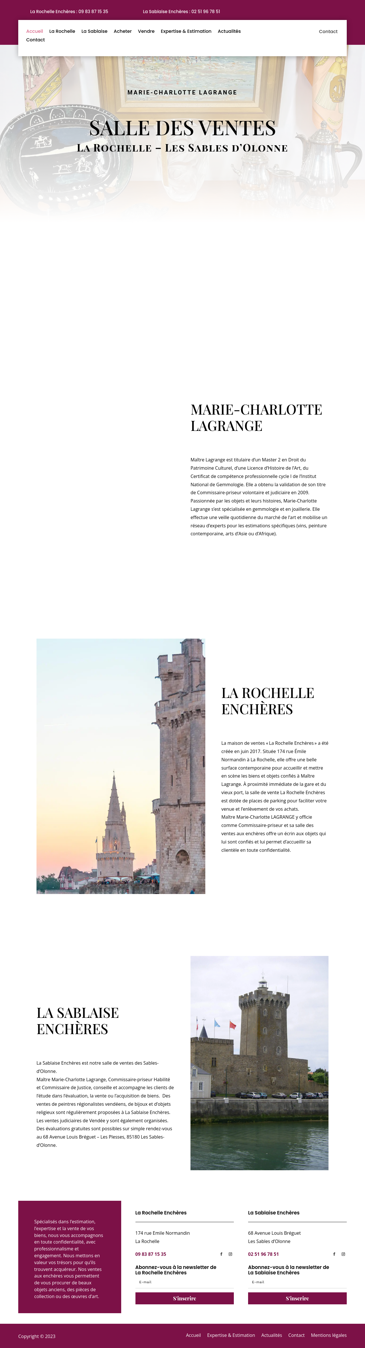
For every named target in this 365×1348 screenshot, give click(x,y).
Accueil (34, 32)
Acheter (123, 32)
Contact (35, 40)
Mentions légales (329, 1335)
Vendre (146, 32)
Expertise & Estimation (186, 32)
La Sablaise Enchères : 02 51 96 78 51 (181, 12)
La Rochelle (62, 32)
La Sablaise (95, 32)
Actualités (229, 32)
